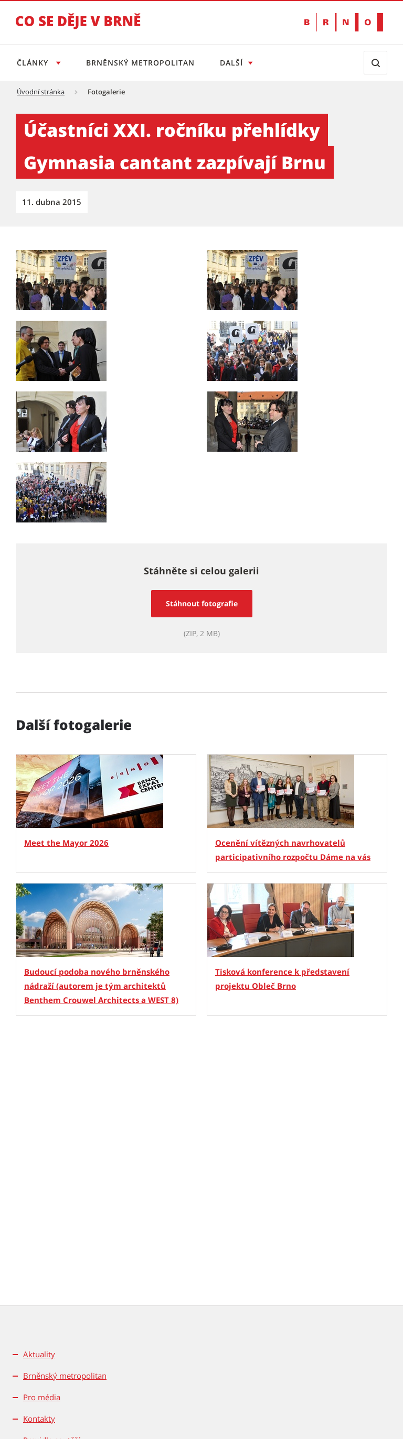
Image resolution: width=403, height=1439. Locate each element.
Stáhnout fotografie (202, 603)
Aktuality (39, 1354)
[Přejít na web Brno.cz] (343, 22)
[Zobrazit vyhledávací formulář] (375, 62)
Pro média (41, 1397)
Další (231, 63)
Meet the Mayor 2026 (66, 842)
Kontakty (39, 1418)
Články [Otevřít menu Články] (34, 63)
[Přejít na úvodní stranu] (78, 28)
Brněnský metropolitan (140, 63)
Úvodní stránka (41, 91)
